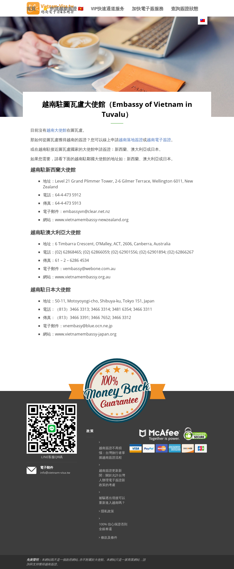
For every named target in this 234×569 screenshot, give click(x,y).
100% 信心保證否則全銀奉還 (113, 526)
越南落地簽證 (131, 139)
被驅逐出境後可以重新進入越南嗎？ (112, 500)
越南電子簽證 (159, 139)
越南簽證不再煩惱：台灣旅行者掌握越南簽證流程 (112, 453)
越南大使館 (56, 130)
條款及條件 (109, 537)
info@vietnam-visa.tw (55, 472)
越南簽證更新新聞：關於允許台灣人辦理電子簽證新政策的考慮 (112, 477)
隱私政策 (107, 511)
